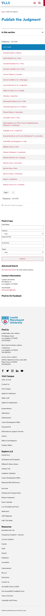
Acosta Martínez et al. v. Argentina (15, 85)
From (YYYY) (6, 237)
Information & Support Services (12, 431)
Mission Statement (8, 497)
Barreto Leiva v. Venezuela (12, 163)
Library (4, 436)
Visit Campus (6, 389)
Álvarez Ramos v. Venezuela (13, 112)
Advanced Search (10, 270)
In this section (8, 32)
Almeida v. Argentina (10, 96)
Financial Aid (6, 427)
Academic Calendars (9, 473)
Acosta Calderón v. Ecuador (12, 74)
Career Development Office (11, 422)
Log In (24, 610)
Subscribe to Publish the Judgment (13, 205)
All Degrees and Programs (11, 459)
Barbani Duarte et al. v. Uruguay (14, 157)
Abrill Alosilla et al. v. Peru (12, 58)
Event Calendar (7, 502)
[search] (39, 3)
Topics (4, 249)
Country (4, 230)
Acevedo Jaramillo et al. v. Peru (14, 69)
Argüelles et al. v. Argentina (12, 130)
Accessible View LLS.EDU (10, 586)
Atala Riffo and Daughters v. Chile (15, 141)
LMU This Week (7, 520)
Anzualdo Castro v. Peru (11, 117)
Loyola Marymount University (12, 610)
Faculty (4, 544)
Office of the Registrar (9, 440)
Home (3, 11)
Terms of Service (7, 596)
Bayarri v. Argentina (10, 179)
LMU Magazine (7, 516)
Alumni (4, 553)
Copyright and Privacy (9, 600)
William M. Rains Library (10, 464)
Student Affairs (7, 445)
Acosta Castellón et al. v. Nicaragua (15, 80)
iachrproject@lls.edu (9, 290)
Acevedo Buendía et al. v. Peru (13, 63)
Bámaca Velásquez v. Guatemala (14, 152)
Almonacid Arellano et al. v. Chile (14, 101)
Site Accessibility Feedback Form (13, 591)
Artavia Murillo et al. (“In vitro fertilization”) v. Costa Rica (23, 136)
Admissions (6, 413)
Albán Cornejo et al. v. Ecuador (13, 90)
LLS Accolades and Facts (10, 506)
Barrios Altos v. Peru (10, 168)
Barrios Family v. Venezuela (12, 173)
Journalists (5, 562)
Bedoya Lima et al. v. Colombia (13, 184)
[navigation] (34, 3)
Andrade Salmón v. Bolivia (12, 53)
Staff (3, 548)
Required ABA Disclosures (11, 482)
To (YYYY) (5, 243)
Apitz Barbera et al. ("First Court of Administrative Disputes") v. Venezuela (20, 124)
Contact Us (5, 384)
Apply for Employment (9, 402)
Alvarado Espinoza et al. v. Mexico (15, 107)
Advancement (6, 417)
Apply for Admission (9, 393)
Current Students (8, 539)
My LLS (4, 573)
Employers (5, 558)
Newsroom (5, 511)
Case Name (5, 224)
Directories (5, 577)
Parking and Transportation (11, 493)
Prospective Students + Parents (13, 535)
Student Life (6, 468)
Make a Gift (5, 398)
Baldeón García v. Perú (11, 147)
